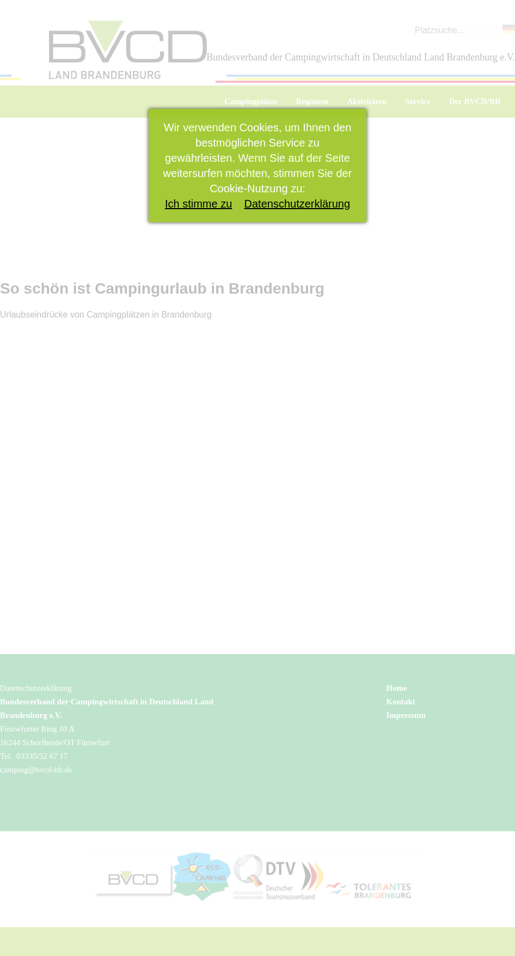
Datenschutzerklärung (297, 204)
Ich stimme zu (198, 204)
